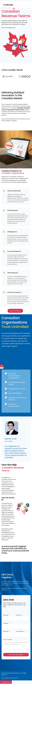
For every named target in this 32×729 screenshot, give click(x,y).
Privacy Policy (5, 678)
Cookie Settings (5, 682)
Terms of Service (13, 678)
